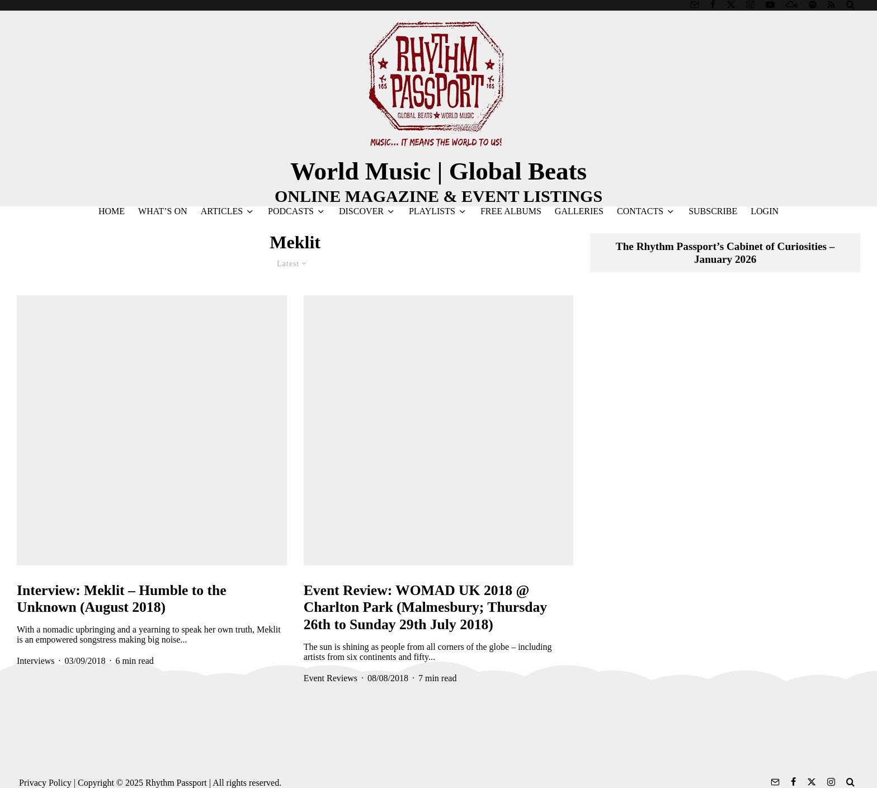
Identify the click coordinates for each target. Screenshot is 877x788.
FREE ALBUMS (510, 211)
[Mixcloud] (791, 4)
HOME (111, 211)
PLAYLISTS (432, 211)
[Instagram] (750, 4)
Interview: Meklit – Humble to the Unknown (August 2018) (122, 599)
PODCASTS (291, 211)
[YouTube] (770, 4)
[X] (731, 4)
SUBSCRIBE (713, 211)
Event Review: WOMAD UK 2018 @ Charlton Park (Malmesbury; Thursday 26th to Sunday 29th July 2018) (425, 607)
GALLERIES (579, 211)
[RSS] (831, 4)
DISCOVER (361, 211)
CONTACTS (640, 211)
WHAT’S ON (162, 211)
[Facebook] (713, 4)
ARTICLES (222, 211)
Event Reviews (330, 678)
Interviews (36, 661)
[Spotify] (812, 4)
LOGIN (765, 211)
